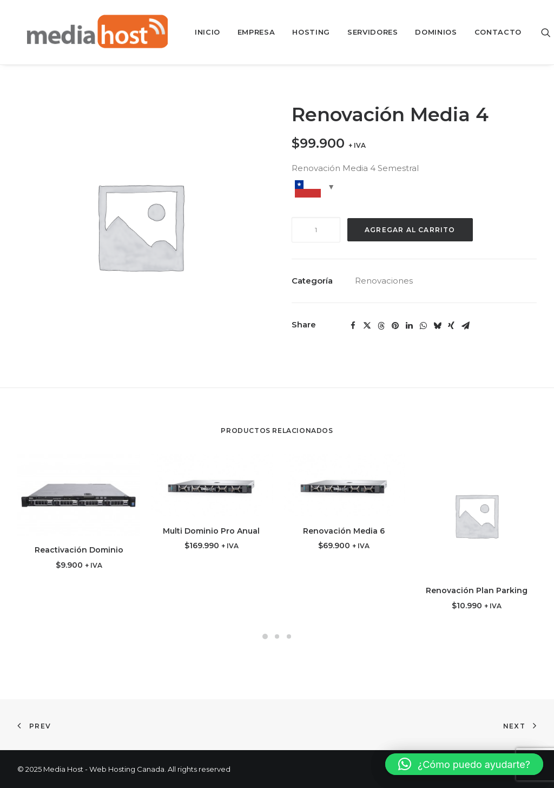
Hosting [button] (303, 32)
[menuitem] (200, 32)
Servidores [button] (365, 32)
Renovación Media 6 (344, 531)
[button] (540, 32)
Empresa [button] (249, 32)
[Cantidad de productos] (316, 229)
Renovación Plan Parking (476, 590)
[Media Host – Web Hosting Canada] (88, 32)
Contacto (490, 32)
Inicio (200, 32)
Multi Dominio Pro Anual (211, 531)
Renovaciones (384, 280)
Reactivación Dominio (79, 550)
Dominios (428, 32)
